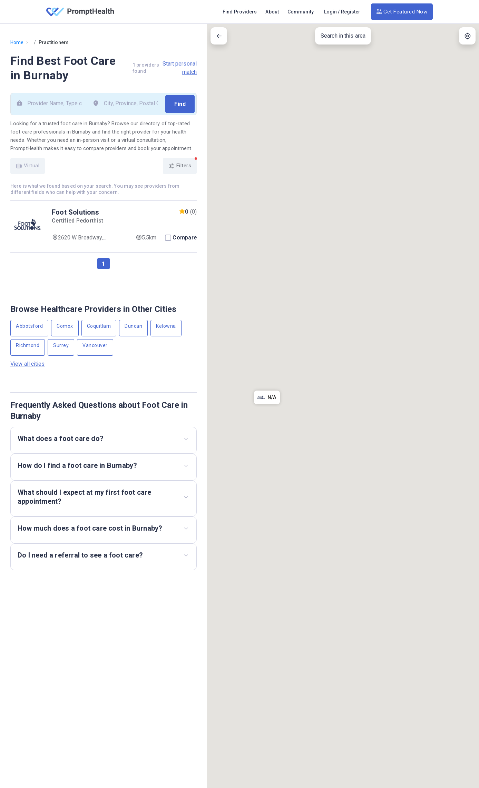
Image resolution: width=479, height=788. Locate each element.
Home (16, 42)
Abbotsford (29, 326)
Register (351, 11)
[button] (267, 127)
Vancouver (95, 345)
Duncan (133, 326)
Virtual (27, 165)
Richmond (27, 345)
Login (330, 11)
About (272, 11)
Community (300, 11)
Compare (185, 237)
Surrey (61, 345)
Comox (65, 326)
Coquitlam (99, 326)
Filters (182, 163)
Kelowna (166, 326)
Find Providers (240, 11)
